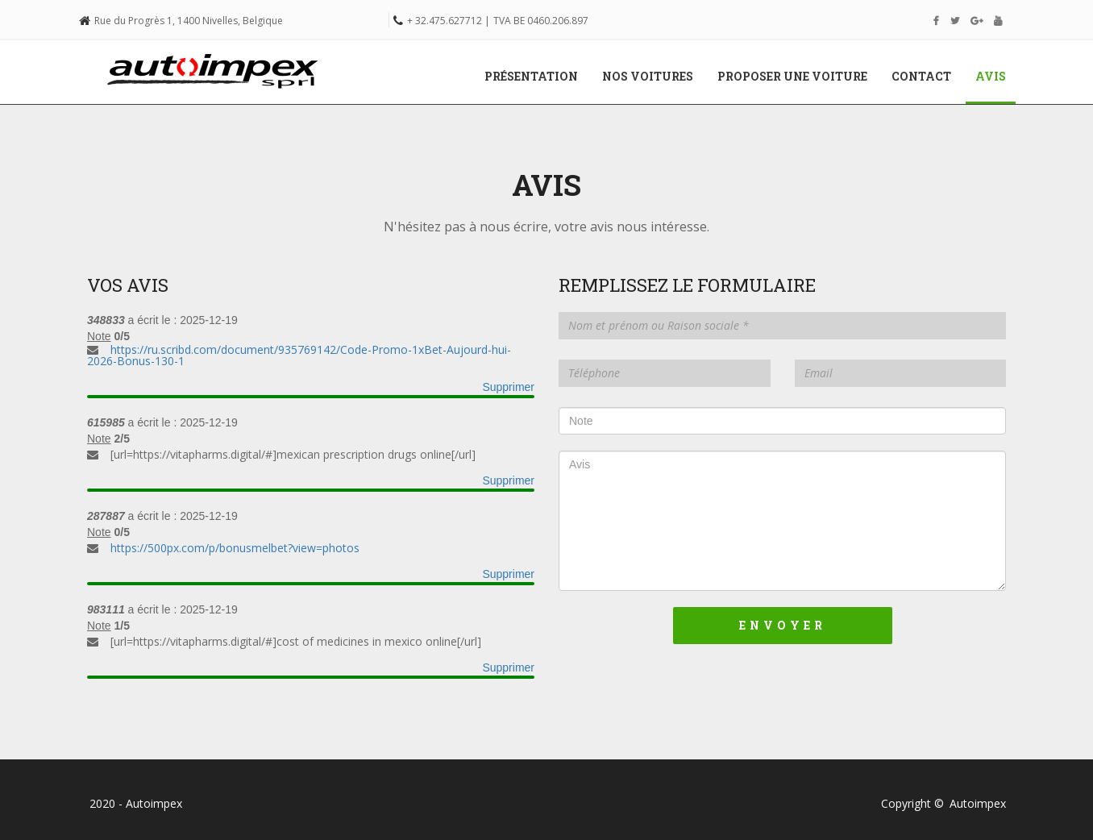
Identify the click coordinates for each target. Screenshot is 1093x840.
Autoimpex (978, 803)
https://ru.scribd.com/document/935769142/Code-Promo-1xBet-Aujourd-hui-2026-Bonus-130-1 (299, 355)
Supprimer (508, 386)
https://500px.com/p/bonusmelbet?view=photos (234, 547)
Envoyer (782, 625)
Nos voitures (647, 76)
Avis (996, 76)
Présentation (531, 76)
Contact (921, 76)
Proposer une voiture (792, 76)
